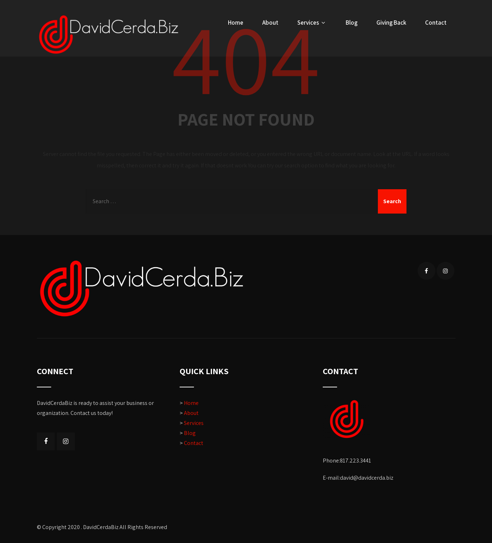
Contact (436, 22)
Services (312, 22)
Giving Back (391, 22)
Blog (351, 22)
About (270, 22)
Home (235, 22)
